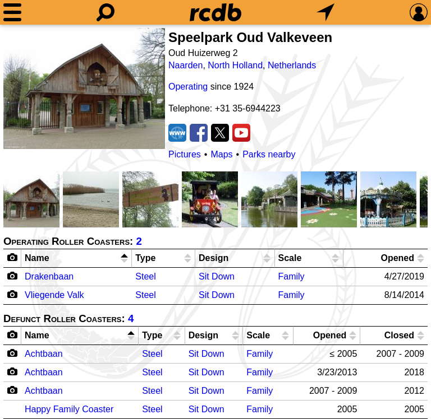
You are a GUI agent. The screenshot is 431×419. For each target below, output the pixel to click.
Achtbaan (44, 354)
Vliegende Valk (54, 295)
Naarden (185, 65)
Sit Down (217, 276)
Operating (188, 86)
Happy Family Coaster (69, 409)
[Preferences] (419, 12)
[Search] (105, 12)
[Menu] (12, 12)
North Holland (235, 65)
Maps (221, 154)
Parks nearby (268, 154)
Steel (145, 276)
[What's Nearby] (325, 12)
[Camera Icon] (12, 276)
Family (291, 276)
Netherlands (292, 65)
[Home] (215, 12)
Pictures (184, 154)
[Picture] (84, 88)
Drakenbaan (49, 276)
